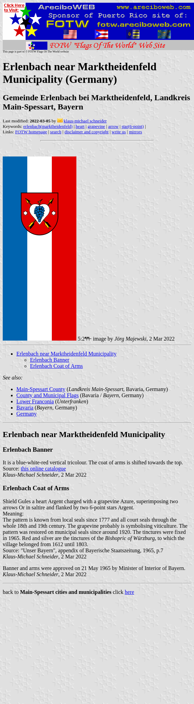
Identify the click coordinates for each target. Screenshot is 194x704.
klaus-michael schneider (85, 120)
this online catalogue (43, 468)
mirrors (135, 131)
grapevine (96, 126)
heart (80, 126)
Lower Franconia (35, 401)
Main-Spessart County (40, 389)
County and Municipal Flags (47, 395)
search (55, 131)
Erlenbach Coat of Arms (56, 366)
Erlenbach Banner (49, 360)
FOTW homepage (31, 131)
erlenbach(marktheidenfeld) (47, 126)
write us (119, 131)
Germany (26, 414)
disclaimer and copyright (86, 131)
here (129, 592)
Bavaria (24, 407)
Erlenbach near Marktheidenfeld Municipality (66, 354)
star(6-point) (133, 126)
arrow (113, 126)
